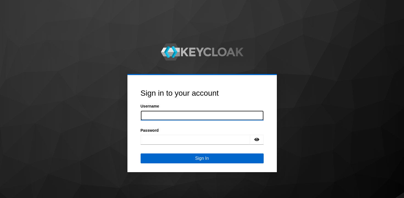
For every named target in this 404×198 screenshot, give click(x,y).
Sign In (202, 158)
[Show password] (257, 140)
